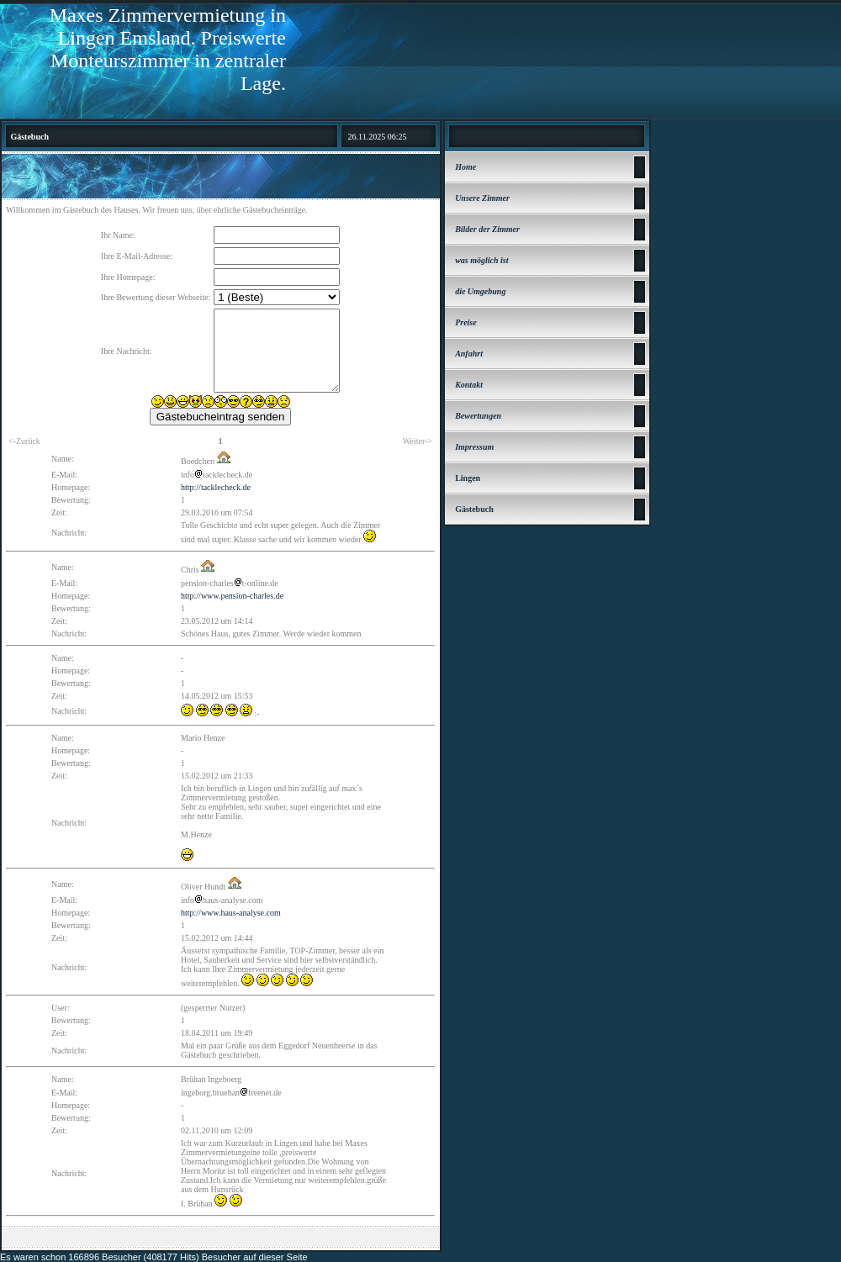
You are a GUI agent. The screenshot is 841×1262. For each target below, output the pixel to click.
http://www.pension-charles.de (232, 595)
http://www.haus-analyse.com (231, 912)
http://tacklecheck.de (216, 487)
